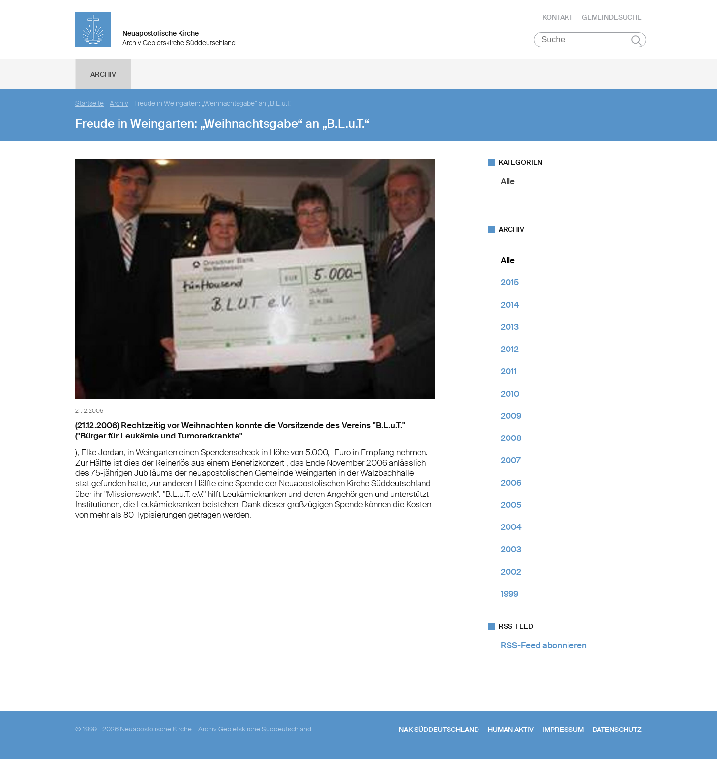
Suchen (636, 40)
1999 (509, 593)
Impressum (563, 729)
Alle (508, 181)
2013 (510, 326)
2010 (510, 393)
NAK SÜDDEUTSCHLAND (439, 729)
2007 (510, 460)
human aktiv (511, 729)
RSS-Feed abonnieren (544, 645)
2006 (511, 482)
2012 (510, 349)
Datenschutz (617, 729)
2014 (510, 304)
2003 (511, 549)
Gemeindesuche (612, 17)
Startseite (89, 103)
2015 (510, 282)
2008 (511, 438)
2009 (511, 415)
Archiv (103, 74)
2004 (511, 527)
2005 (511, 504)
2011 (509, 371)
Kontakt (557, 17)
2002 (511, 571)
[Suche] (590, 39)
